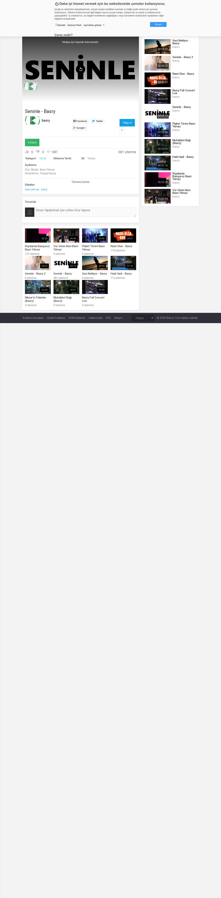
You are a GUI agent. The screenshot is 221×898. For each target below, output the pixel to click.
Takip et (127, 122)
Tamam (158, 24)
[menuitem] (31, 86)
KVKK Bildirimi (77, 317)
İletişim (118, 317)
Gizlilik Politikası (56, 317)
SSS (108, 317)
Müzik (43, 158)
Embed (33, 142)
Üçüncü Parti (74, 25)
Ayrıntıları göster (93, 25)
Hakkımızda (95, 317)
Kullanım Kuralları (33, 317)
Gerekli (60, 25)
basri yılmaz (33, 189)
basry (47, 120)
